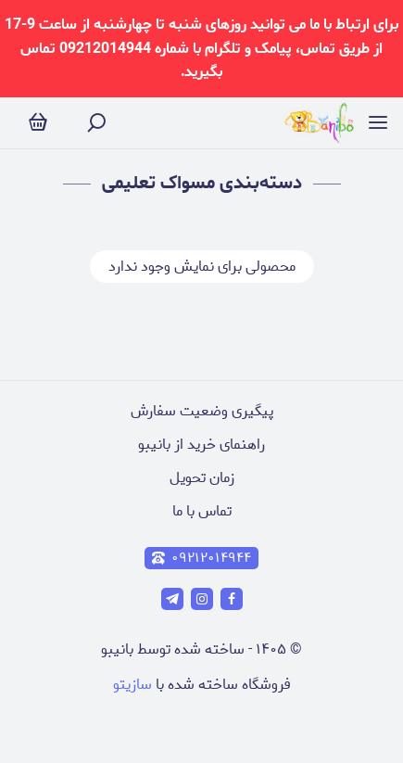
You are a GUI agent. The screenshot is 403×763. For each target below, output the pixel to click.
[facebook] (231, 599)
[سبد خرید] (38, 123)
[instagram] (202, 599)
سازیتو (132, 684)
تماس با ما (202, 511)
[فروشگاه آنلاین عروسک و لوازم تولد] (318, 123)
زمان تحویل (202, 477)
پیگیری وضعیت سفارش (202, 411)
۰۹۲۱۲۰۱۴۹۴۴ (201, 558)
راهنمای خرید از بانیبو (201, 444)
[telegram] (172, 599)
